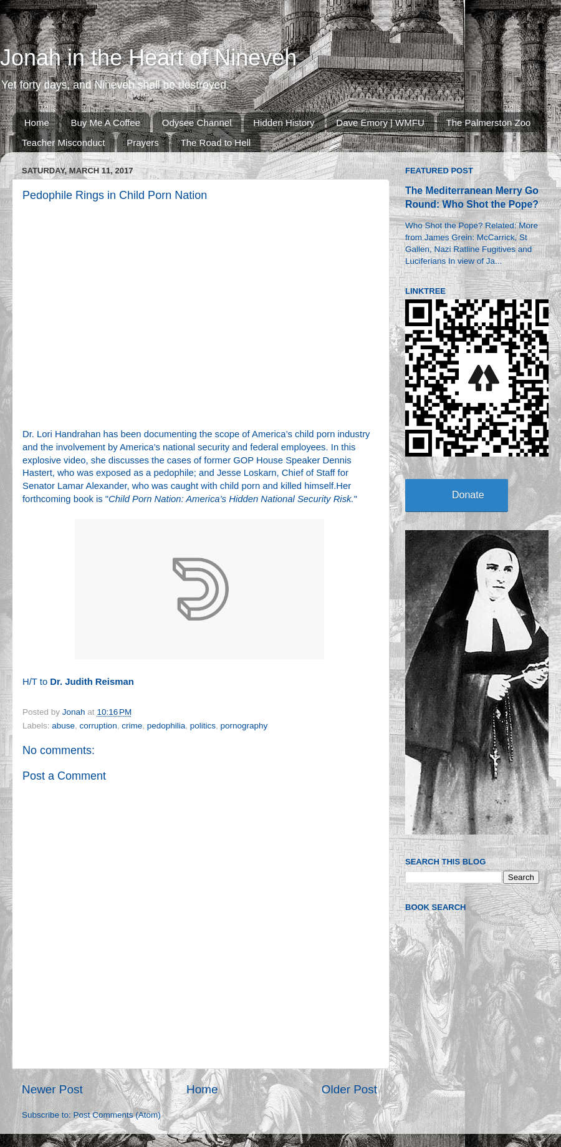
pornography (244, 725)
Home (36, 122)
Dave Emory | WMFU (380, 122)
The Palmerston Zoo (488, 122)
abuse (63, 725)
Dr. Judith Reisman (91, 682)
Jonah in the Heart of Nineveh (148, 57)
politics (203, 725)
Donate (468, 495)
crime (132, 725)
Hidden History (283, 122)
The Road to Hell (216, 142)
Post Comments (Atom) (117, 1115)
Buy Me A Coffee (105, 122)
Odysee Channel (197, 122)
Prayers (143, 142)
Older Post (349, 1089)
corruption (98, 725)
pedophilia (166, 725)
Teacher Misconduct (63, 142)
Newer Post (52, 1089)
